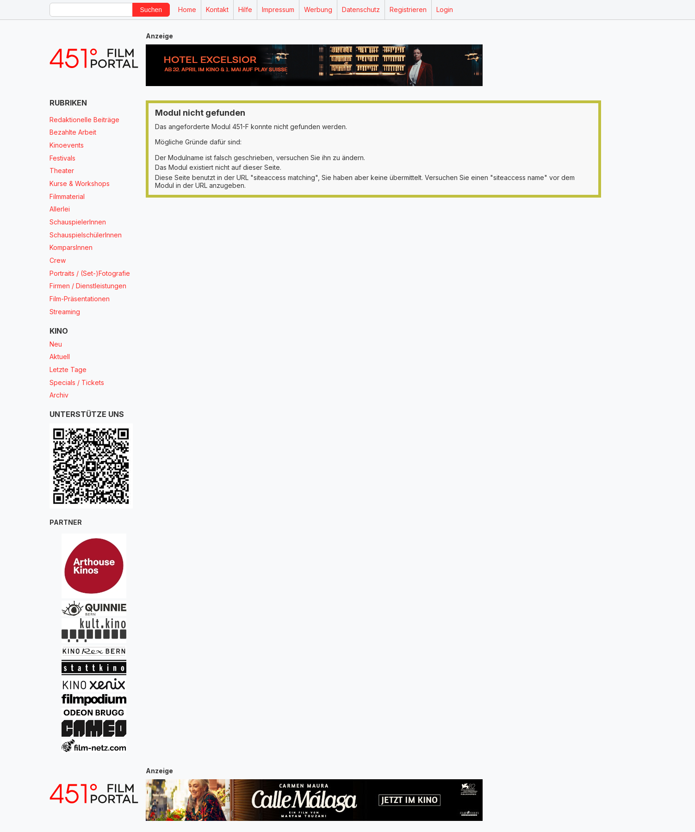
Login (444, 9)
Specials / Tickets (77, 382)
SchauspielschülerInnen (86, 235)
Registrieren (408, 9)
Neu (56, 344)
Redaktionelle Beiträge (84, 120)
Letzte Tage (68, 369)
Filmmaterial (67, 196)
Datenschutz (361, 9)
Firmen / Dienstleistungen (88, 286)
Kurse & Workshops (80, 183)
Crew (58, 260)
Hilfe (245, 9)
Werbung (318, 9)
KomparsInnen (71, 247)
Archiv (59, 395)
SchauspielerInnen (78, 222)
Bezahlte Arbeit (73, 132)
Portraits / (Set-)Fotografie (90, 273)
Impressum (278, 9)
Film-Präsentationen (80, 299)
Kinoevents (67, 145)
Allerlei (60, 209)
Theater (62, 170)
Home (187, 9)
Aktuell (60, 356)
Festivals (62, 158)
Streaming (65, 312)
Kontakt (217, 9)
